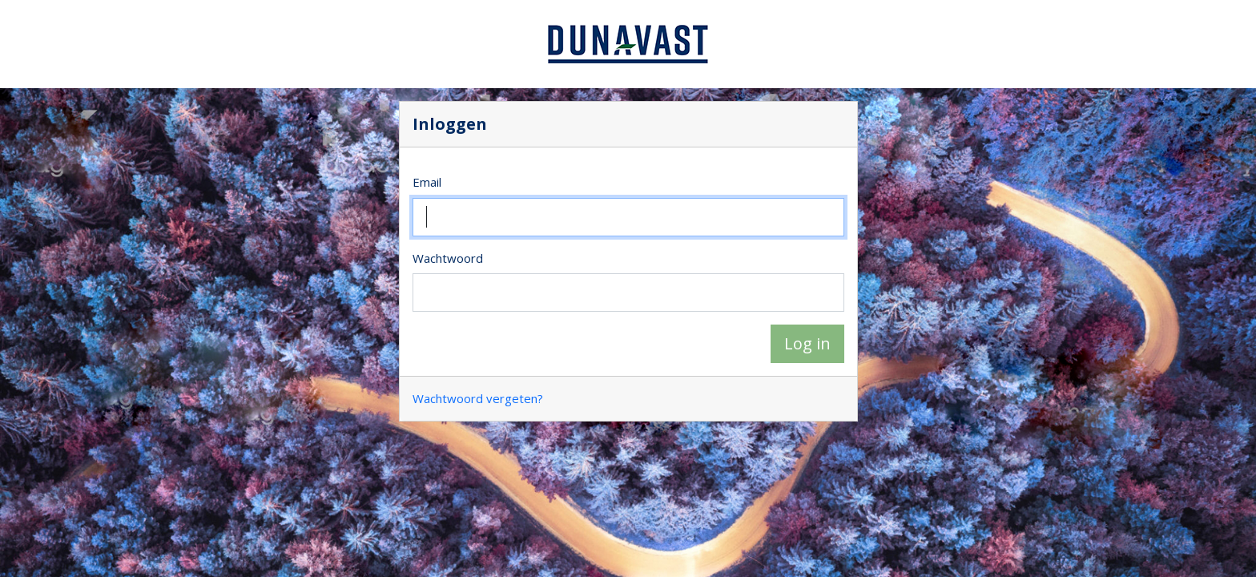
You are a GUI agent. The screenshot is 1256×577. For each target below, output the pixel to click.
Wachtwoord (448, 258)
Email (427, 182)
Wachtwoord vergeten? (478, 398)
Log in (807, 343)
